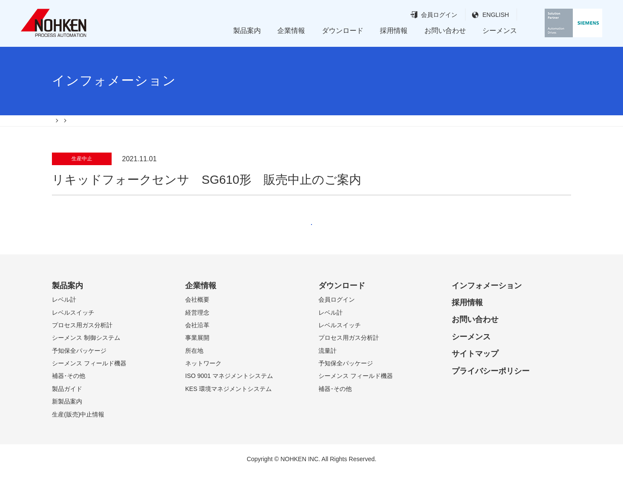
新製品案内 (67, 425)
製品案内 (247, 30)
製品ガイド (67, 413)
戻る (311, 240)
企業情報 (291, 30)
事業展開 (197, 361)
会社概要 (197, 323)
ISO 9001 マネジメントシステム (229, 400)
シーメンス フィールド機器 (89, 387)
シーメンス (499, 30)
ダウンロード (342, 30)
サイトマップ (475, 378)
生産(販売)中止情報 (78, 438)
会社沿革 (197, 349)
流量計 (327, 374)
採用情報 (394, 30)
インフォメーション (487, 310)
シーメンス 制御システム (86, 361)
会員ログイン (422, 15)
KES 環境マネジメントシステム (228, 413)
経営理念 (197, 336)
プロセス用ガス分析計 (82, 349)
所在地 (194, 374)
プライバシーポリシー (491, 395)
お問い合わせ (445, 30)
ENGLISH (479, 15)
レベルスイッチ (73, 336)
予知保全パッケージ (79, 374)
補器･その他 (68, 400)
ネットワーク (203, 387)
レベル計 (64, 323)
